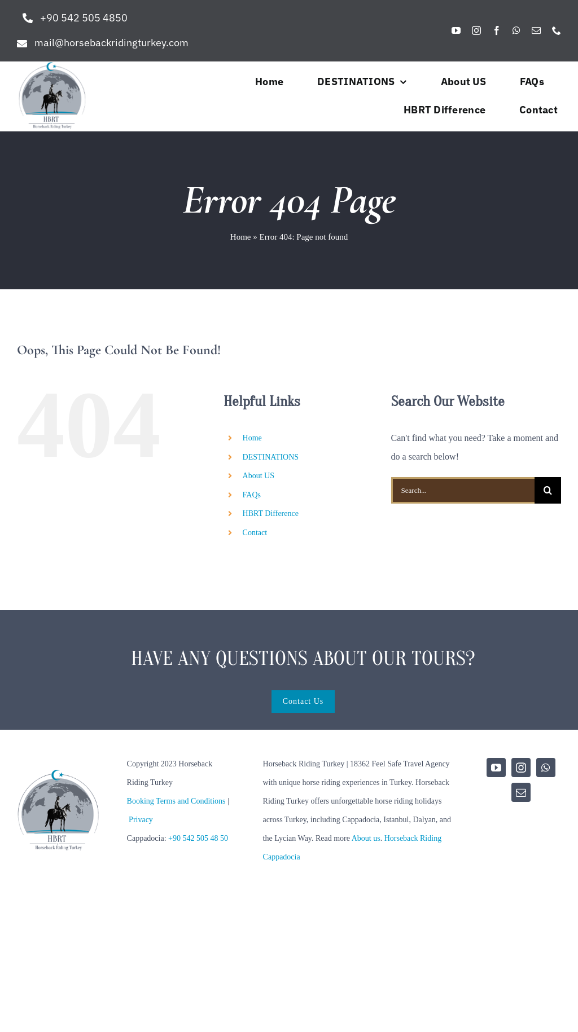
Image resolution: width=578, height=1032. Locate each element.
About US (258, 475)
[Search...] (463, 490)
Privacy (141, 819)
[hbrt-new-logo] (52, 65)
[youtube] (456, 30)
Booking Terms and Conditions (176, 801)
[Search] (548, 490)
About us (366, 838)
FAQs (252, 495)
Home (240, 236)
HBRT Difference (271, 513)
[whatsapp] (516, 30)
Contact (255, 532)
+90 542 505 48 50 (198, 838)
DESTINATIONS (271, 457)
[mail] (536, 30)
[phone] (556, 30)
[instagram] (476, 30)
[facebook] (496, 30)
